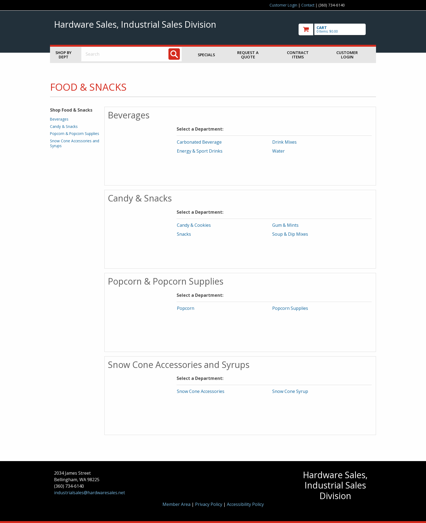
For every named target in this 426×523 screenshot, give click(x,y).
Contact (307, 5)
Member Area (176, 504)
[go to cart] (335, 29)
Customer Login (283, 5)
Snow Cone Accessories (200, 391)
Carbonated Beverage (199, 142)
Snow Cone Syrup (290, 391)
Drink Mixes (284, 142)
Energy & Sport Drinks (200, 151)
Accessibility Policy (245, 504)
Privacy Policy (209, 504)
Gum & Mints (285, 225)
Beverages (59, 119)
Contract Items (298, 54)
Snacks (184, 234)
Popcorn (185, 308)
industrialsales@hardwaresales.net (89, 493)
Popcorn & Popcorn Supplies (74, 133)
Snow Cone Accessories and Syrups (74, 143)
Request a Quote (248, 54)
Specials (206, 54)
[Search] (174, 54)
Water (278, 151)
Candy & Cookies (194, 225)
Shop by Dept (63, 54)
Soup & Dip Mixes (290, 234)
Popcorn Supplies (290, 308)
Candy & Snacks (64, 126)
